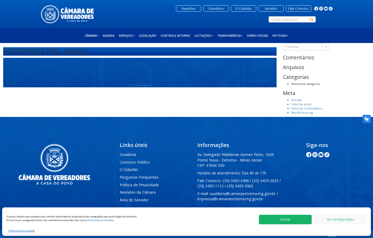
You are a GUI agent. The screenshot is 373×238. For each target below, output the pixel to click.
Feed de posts (301, 104)
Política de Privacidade (139, 184)
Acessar (296, 100)
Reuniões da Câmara (138, 192)
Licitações (203, 35)
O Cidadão (129, 169)
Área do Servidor (134, 199)
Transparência (230, 35)
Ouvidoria (128, 154)
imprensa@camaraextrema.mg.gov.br (230, 198)
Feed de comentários (306, 108)
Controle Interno (175, 35)
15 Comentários (140, 85)
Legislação (147, 35)
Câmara (92, 35)
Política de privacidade (100, 220)
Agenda (108, 35)
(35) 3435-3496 (236, 180)
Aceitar (285, 219)
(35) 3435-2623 (265, 180)
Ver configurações (340, 219)
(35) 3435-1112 (210, 185)
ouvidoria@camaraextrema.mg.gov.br (243, 193)
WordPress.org (302, 113)
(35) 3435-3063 (240, 185)
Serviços (127, 35)
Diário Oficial (257, 35)
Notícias (280, 35)
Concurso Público (135, 162)
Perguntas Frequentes (139, 177)
